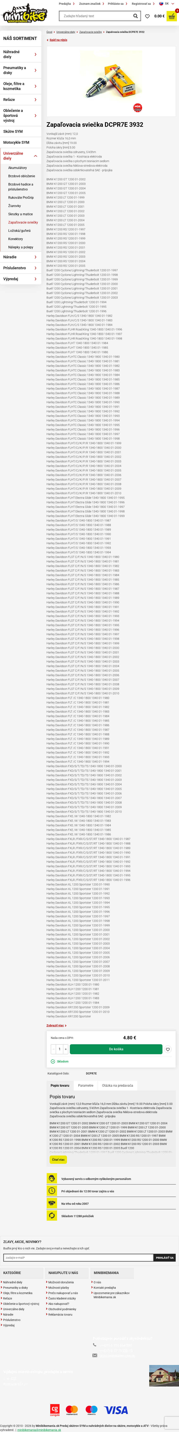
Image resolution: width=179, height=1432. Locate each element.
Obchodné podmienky (61, 1309)
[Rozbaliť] (35, 54)
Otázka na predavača (117, 1085)
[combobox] (167, 4)
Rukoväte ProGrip (21, 198)
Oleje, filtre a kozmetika (13, 86)
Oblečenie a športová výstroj (13, 115)
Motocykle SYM (16, 142)
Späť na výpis (57, 40)
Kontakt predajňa (103, 1287)
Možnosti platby (57, 1287)
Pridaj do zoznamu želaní (168, 1049)
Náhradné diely (11, 54)
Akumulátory (17, 168)
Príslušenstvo (14, 268)
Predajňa (67, 4)
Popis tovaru (60, 1085)
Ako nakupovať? (57, 1303)
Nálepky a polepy (20, 247)
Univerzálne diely (13, 155)
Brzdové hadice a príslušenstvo (20, 186)
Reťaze (9, 99)
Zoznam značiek (92, 4)
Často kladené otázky (61, 1298)
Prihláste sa (118, 4)
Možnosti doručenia (60, 1282)
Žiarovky (14, 206)
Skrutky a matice (20, 214)
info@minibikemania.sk (114, 1356)
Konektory (15, 239)
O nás (96, 1282)
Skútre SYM (13, 131)
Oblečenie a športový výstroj (19, 1303)
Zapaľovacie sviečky (23, 222)
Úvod (49, 32)
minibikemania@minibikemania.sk (39, 1430)
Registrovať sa (144, 4)
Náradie (10, 257)
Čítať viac (58, 1159)
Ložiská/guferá (19, 231)
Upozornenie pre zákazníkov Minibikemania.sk (110, 1295)
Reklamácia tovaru (59, 1314)
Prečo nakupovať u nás (62, 1293)
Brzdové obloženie (21, 176)
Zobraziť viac (57, 1025)
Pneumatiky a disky (14, 70)
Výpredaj (10, 279)
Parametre (85, 1085)
